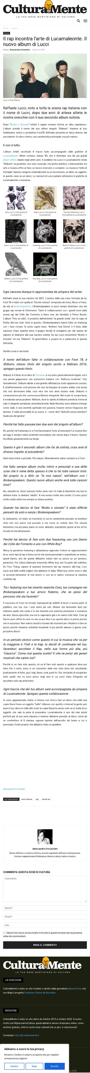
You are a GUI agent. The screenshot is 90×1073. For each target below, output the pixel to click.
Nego (34, 1066)
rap (37, 799)
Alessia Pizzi (74, 988)
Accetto (54, 1066)
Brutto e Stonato (20, 124)
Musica (15, 28)
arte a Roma (26, 799)
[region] (34, 1058)
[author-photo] (45, 844)
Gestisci (14, 1066)
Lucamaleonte (10, 155)
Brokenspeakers (22, 306)
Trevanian (40, 375)
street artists (10, 159)
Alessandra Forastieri (20, 49)
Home (6, 28)
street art (46, 799)
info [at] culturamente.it (27, 1035)
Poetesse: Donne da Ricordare (40, 992)
